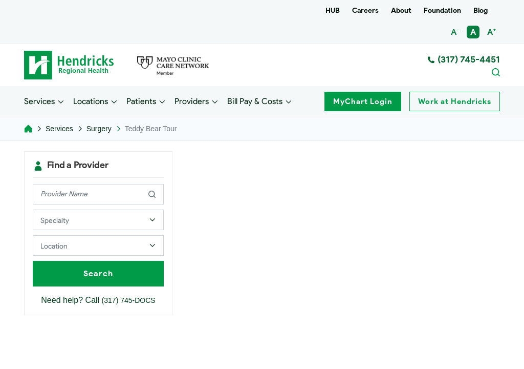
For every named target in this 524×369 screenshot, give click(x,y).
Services (39, 100)
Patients (141, 100)
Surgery (99, 129)
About (401, 10)
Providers (191, 100)
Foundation (442, 10)
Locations (90, 100)
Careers (365, 10)
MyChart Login (362, 101)
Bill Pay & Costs (254, 100)
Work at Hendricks (454, 101)
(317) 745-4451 (463, 59)
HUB (332, 10)
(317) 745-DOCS (129, 300)
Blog (480, 10)
